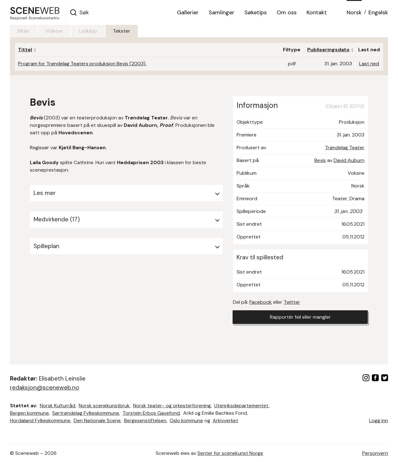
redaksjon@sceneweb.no (44, 387)
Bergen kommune (29, 413)
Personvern (375, 453)
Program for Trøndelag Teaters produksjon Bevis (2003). (82, 63)
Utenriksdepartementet (241, 405)
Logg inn (378, 420)
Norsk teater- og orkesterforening (172, 405)
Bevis (320, 160)
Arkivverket (225, 420)
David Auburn (349, 160)
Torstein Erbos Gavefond (151, 413)
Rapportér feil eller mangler (300, 317)
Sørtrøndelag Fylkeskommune (85, 413)
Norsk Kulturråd (57, 405)
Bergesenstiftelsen (145, 420)
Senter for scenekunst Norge (230, 453)
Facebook (260, 302)
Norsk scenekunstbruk (104, 405)
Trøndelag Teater (344, 147)
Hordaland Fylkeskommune (40, 420)
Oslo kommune (186, 420)
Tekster (121, 31)
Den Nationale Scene (97, 420)
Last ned (369, 63)
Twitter (292, 302)
